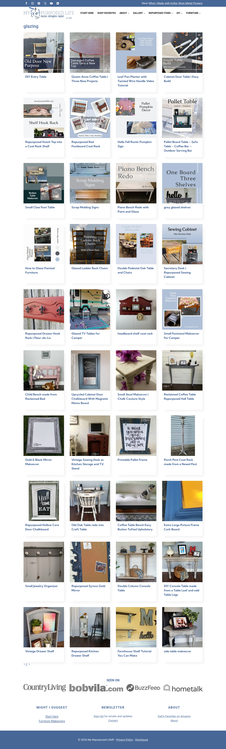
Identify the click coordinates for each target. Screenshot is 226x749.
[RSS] (57, 3)
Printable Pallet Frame (132, 460)
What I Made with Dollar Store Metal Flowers (176, 3)
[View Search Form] (113, 3)
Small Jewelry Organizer (41, 586)
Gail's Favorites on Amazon (174, 716)
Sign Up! (99, 716)
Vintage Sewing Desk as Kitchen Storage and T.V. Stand (87, 464)
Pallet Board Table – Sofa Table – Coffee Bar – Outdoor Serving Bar (181, 146)
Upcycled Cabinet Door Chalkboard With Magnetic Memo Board (89, 399)
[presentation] (43, 52)
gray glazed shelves (177, 207)
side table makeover (177, 651)
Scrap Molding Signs (85, 207)
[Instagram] (32, 3)
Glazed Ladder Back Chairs (89, 268)
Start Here (87, 13)
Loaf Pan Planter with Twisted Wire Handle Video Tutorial (136, 81)
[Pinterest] (39, 3)
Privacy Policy (124, 739)
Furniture (45, 721)
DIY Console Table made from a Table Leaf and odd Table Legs (181, 590)
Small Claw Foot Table (40, 207)
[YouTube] (51, 3)
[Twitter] (45, 3)
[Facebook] (26, 3)
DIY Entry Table (35, 76)
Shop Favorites (106, 13)
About (174, 720)
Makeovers (58, 721)
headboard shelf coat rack (135, 333)
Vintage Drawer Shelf (39, 651)
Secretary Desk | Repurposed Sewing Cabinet (177, 272)
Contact (113, 720)
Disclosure (141, 739)
